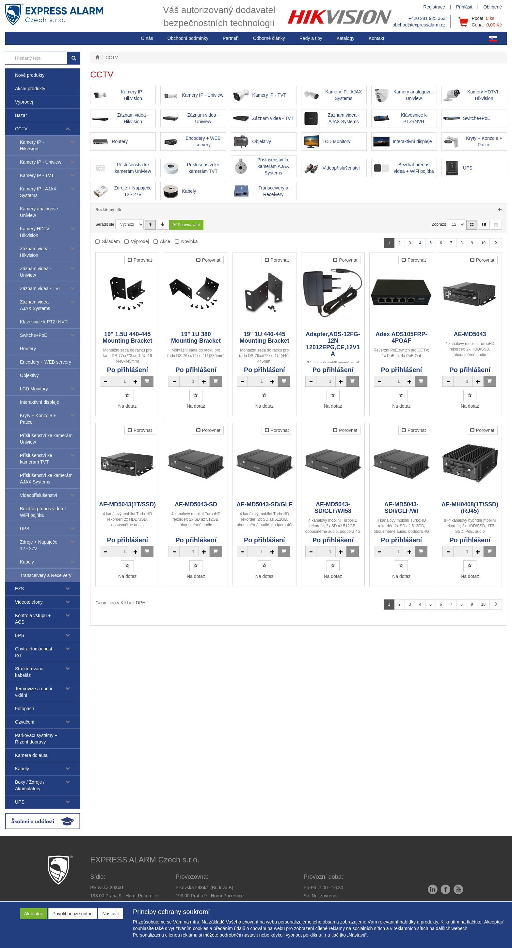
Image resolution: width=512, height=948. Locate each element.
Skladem (111, 241)
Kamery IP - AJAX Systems (38, 192)
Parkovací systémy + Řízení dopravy (36, 738)
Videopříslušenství (38, 495)
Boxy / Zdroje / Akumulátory (29, 785)
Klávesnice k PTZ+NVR (44, 321)
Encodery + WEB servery (45, 362)
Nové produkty (29, 75)
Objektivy (29, 375)
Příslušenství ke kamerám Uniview (46, 439)
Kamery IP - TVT (37, 175)
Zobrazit (439, 224)
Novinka (189, 241)
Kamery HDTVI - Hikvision (37, 232)
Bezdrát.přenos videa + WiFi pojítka (43, 512)
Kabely (27, 561)
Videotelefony (29, 602)
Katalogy (345, 38)
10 (483, 243)
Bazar (21, 115)
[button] (310, 38)
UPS (24, 528)
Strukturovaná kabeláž (29, 672)
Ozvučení (24, 722)
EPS (19, 635)
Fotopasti (24, 708)
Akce (165, 241)
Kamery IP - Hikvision (32, 145)
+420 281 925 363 (426, 18)
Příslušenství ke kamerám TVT (36, 459)
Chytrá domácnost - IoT (35, 652)
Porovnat (140, 260)
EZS (19, 588)
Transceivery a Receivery (45, 575)
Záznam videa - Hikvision (35, 252)
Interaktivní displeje (39, 402)
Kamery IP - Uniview (40, 162)
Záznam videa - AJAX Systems (35, 305)
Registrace (434, 6)
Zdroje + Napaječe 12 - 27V (38, 545)
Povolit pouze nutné (73, 913)
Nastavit (110, 913)
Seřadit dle (104, 224)
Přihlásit (464, 6)
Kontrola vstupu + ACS (33, 619)
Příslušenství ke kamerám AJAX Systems (46, 478)
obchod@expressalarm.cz (418, 24)
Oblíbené (492, 6)
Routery (28, 348)
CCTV (21, 128)
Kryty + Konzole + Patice (38, 419)
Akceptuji (33, 913)
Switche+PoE (33, 335)
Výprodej (24, 102)
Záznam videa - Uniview (35, 272)
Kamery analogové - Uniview (40, 212)
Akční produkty (30, 88)
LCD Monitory (34, 388)
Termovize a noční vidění (33, 692)
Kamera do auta (31, 755)
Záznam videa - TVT (40, 288)
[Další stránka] (495, 243)
